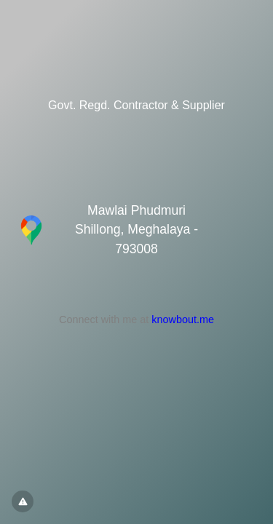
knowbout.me (182, 319)
